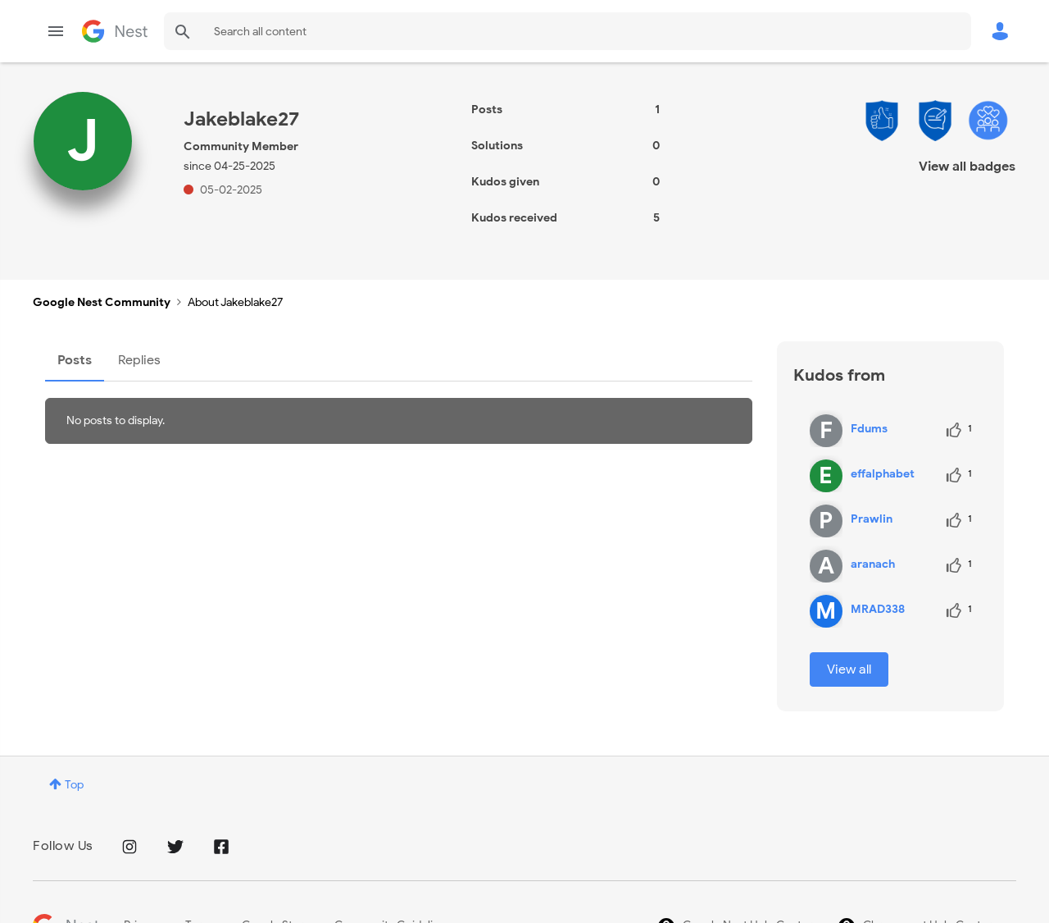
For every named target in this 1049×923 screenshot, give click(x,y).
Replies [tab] (139, 360)
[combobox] (567, 31)
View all (849, 669)
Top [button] (74, 785)
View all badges (967, 166)
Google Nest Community (115, 31)
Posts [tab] (74, 360)
